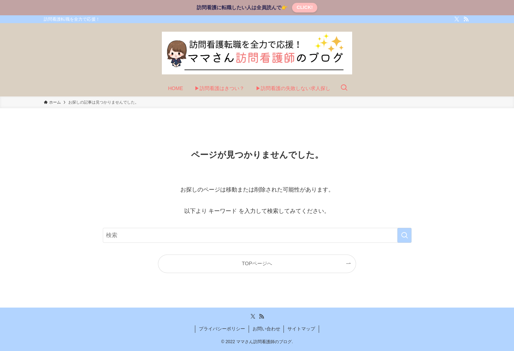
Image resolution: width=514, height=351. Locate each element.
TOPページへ (257, 263)
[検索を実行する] (404, 235)
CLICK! (305, 7)
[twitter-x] (456, 19)
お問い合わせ (266, 328)
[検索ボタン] (344, 88)
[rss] (466, 19)
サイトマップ (301, 328)
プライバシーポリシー (222, 328)
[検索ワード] (257, 235)
